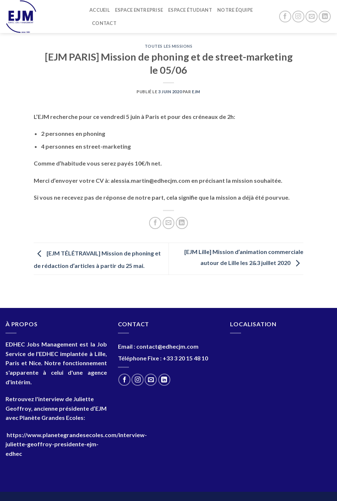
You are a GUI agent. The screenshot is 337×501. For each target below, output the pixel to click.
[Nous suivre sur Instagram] (298, 17)
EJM (196, 91)
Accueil (99, 10)
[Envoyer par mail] (169, 223)
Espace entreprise (139, 10)
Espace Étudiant (190, 10)
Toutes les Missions (169, 46)
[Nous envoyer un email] (311, 17)
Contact (104, 23)
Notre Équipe (235, 10)
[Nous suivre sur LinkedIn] (325, 17)
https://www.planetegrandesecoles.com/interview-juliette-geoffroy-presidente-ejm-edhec (76, 444)
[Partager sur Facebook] (155, 223)
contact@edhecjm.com (167, 346)
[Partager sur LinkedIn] (182, 223)
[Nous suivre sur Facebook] (285, 17)
